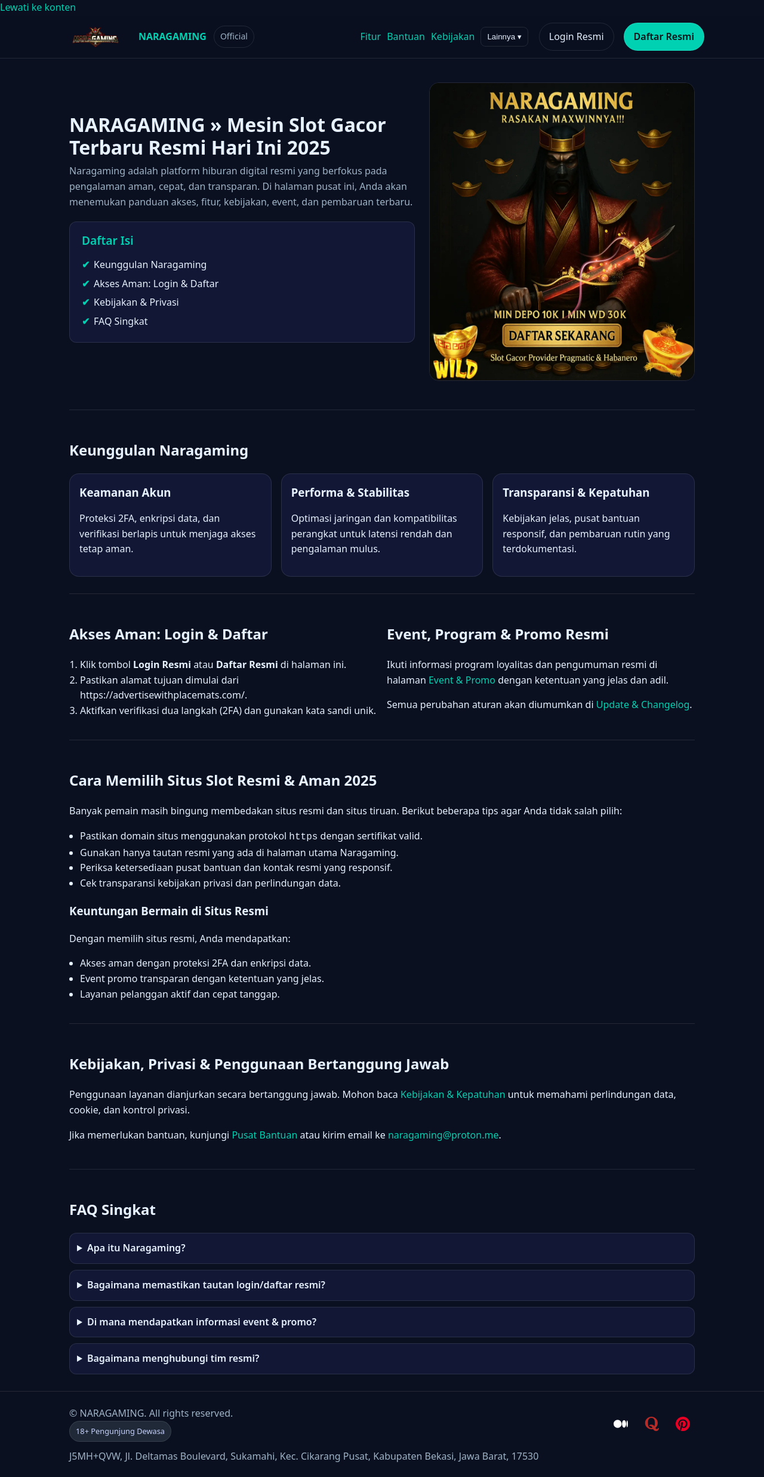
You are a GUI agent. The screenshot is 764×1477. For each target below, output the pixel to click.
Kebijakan (453, 36)
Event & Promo (462, 680)
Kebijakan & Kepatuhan (453, 1093)
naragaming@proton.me (443, 1133)
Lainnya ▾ (504, 36)
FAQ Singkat (120, 321)
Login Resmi (576, 36)
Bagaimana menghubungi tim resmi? (173, 1357)
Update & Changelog (643, 704)
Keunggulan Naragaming (150, 264)
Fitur (370, 36)
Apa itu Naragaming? (136, 1246)
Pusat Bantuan (264, 1133)
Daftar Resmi (664, 36)
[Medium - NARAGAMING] (621, 1423)
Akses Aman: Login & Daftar (156, 283)
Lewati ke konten (38, 7)
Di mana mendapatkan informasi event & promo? (201, 1320)
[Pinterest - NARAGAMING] (683, 1423)
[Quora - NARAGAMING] (652, 1423)
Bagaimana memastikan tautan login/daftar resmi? (206, 1283)
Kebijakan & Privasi (136, 302)
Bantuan (406, 36)
